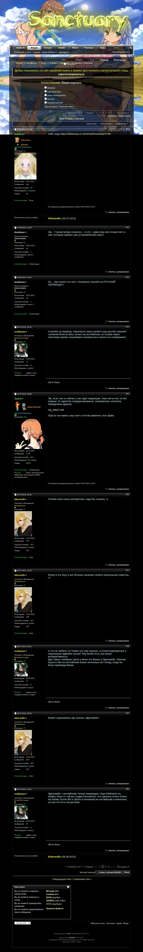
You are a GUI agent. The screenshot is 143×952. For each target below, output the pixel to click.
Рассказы (89, 48)
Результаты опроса (66, 107)
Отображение (121, 124)
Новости (20, 48)
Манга (75, 48)
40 (27, 194)
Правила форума (54, 908)
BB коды (50, 891)
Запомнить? (70, 64)
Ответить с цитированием (117, 212)
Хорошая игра (52, 91)
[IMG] (49, 897)
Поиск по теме (106, 124)
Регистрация (120, 60)
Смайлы (50, 894)
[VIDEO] (50, 900)
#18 (127, 646)
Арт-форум (31, 63)
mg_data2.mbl (56, 409)
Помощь (105, 60)
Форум (34, 48)
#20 (127, 789)
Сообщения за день (22, 52)
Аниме (61, 48)
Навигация (62, 52)
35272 (28, 463)
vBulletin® (72, 937)
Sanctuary (110, 923)
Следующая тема (81, 879)
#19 (127, 713)
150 (27, 550)
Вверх (126, 872)
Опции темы (91, 124)
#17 (127, 570)
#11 (127, 129)
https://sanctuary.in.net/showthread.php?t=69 (86, 133)
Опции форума (48, 52)
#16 (127, 494)
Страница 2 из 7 (75, 112)
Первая (88, 113)
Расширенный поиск (121, 52)
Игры (43, 63)
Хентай (49, 99)
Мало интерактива (55, 95)
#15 (127, 394)
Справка (36, 52)
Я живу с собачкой (74, 118)
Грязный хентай (53, 102)
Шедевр (49, 87)
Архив (119, 923)
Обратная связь (98, 923)
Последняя (123, 113)
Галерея (48, 48)
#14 (127, 327)
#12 (127, 227)
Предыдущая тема (62, 879)
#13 (127, 277)
